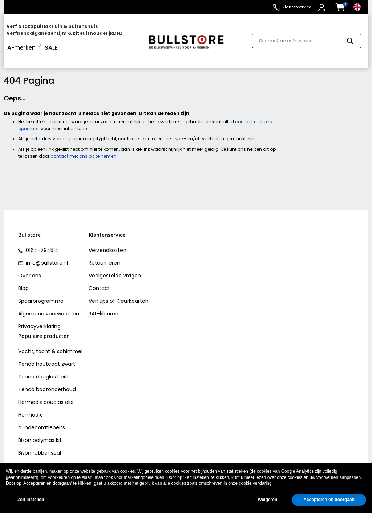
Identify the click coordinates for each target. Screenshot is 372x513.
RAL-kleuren (103, 299)
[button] (322, 7)
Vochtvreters (34, 450)
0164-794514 (41, 235)
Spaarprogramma (41, 286)
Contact (99, 273)
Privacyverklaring (39, 311)
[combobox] (306, 33)
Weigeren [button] (267, 499)
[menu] (73, 33)
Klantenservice (297, 7)
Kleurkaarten (133, 286)
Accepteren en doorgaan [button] (329, 499)
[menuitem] (34, 33)
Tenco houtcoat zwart (46, 349)
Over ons (29, 261)
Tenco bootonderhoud (47, 374)
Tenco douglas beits (44, 361)
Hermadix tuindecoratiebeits (41, 406)
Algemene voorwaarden (48, 299)
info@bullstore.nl (46, 248)
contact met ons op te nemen (83, 141)
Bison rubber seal (39, 438)
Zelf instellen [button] (30, 499)
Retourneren (104, 248)
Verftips (98, 286)
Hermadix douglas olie (46, 387)
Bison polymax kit (40, 425)
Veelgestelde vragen (115, 261)
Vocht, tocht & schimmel (50, 336)
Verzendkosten (107, 235)
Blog (23, 273)
